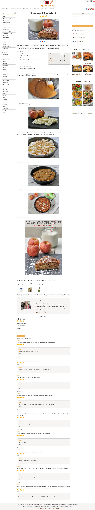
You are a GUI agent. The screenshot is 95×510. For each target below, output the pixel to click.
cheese (4, 67)
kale (4, 87)
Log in (87, 1)
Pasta (4, 44)
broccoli (5, 61)
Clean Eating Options (8, 25)
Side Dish (36, 8)
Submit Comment (21, 335)
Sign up (84, 30)
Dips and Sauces (7, 46)
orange (4, 93)
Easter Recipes (6, 40)
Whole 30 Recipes (7, 31)
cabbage (5, 63)
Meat (4, 16)
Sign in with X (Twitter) (80, 37)
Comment (19, 328)
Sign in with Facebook (80, 41)
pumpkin (5, 102)
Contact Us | (38, 508)
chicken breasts (7, 72)
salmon (5, 104)
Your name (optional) (21, 323)
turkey (4, 110)
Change (62, 55)
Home (3, 8)
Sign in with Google (80, 33)
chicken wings (6, 74)
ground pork (6, 84)
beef (4, 57)
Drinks (7, 8)
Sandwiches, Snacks (8, 27)
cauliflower (6, 65)
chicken (5, 69)
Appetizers (51, 8)
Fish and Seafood (7, 33)
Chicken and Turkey (8, 18)
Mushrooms (6, 35)
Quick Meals (6, 37)
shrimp (4, 106)
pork (4, 97)
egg (3, 78)
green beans (6, 80)
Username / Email (76, 16)
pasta (4, 95)
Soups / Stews (43, 8)
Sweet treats (6, 29)
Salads (31, 8)
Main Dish (25, 8)
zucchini (5, 112)
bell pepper (6, 59)
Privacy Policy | (44, 508)
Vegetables (5, 20)
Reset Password (84, 29)
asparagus (5, 54)
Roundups (5, 48)
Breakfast (13, 8)
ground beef (6, 82)
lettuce (5, 89)
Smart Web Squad (55, 508)
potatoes (5, 99)
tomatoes (5, 108)
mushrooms (6, 91)
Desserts (19, 8)
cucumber (5, 76)
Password (74, 20)
